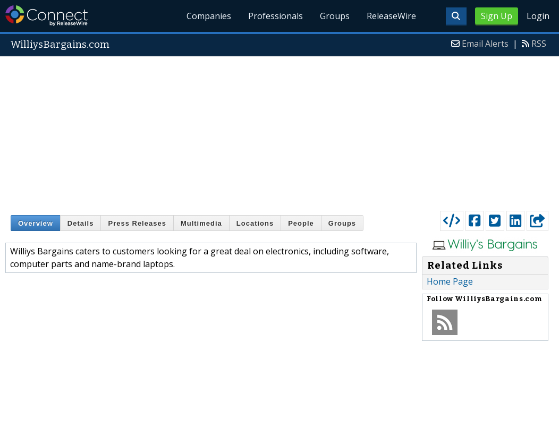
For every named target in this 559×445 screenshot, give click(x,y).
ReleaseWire (391, 16)
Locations (255, 223)
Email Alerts (485, 43)
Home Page (450, 281)
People (301, 223)
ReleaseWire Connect (46, 15)
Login (538, 16)
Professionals (275, 16)
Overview (35, 223)
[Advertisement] (279, 131)
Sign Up (496, 16)
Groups (335, 16)
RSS (538, 43)
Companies (209, 16)
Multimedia (201, 223)
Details (80, 223)
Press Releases (137, 223)
